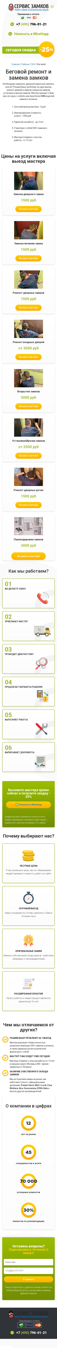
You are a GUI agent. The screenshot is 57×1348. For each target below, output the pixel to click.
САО (33, 64)
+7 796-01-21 (31, 24)
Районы (25, 64)
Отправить (28, 1279)
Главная (16, 64)
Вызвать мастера (28, 209)
